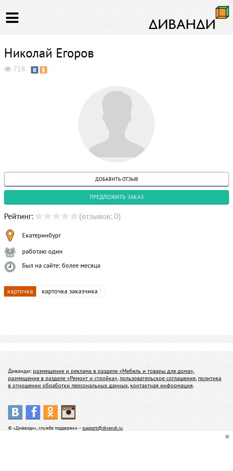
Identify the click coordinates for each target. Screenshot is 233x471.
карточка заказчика (70, 291)
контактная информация (161, 385)
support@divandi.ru (102, 428)
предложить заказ (117, 197)
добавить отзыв (116, 179)
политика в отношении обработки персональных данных (114, 382)
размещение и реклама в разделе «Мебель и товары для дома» (113, 371)
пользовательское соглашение (158, 378)
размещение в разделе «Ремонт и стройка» (62, 378)
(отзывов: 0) (100, 216)
